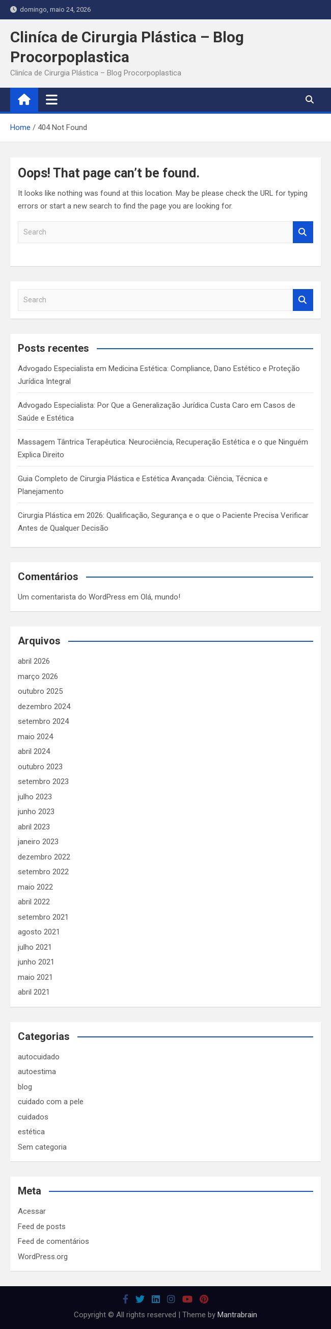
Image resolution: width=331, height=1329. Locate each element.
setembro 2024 (43, 721)
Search (303, 232)
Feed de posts (42, 1226)
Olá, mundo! (160, 597)
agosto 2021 (39, 931)
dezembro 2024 (44, 706)
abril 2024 (34, 751)
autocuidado (39, 1056)
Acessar (32, 1211)
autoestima (37, 1071)
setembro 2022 (43, 871)
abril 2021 (34, 992)
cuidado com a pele (51, 1101)
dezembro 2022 (44, 857)
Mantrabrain (237, 1314)
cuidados (33, 1117)
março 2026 (38, 676)
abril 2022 (34, 901)
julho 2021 (35, 947)
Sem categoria (42, 1147)
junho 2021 (36, 962)
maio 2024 (35, 736)
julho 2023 (35, 796)
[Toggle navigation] (51, 99)
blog (25, 1086)
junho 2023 (36, 811)
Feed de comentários (53, 1241)
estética (31, 1131)
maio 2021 (35, 977)
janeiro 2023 (38, 841)
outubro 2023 (40, 766)
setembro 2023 (43, 781)
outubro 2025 (40, 691)
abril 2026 (34, 661)
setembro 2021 (43, 917)
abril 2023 (34, 826)
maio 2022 (35, 887)
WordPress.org (43, 1256)
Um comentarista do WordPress (72, 597)
